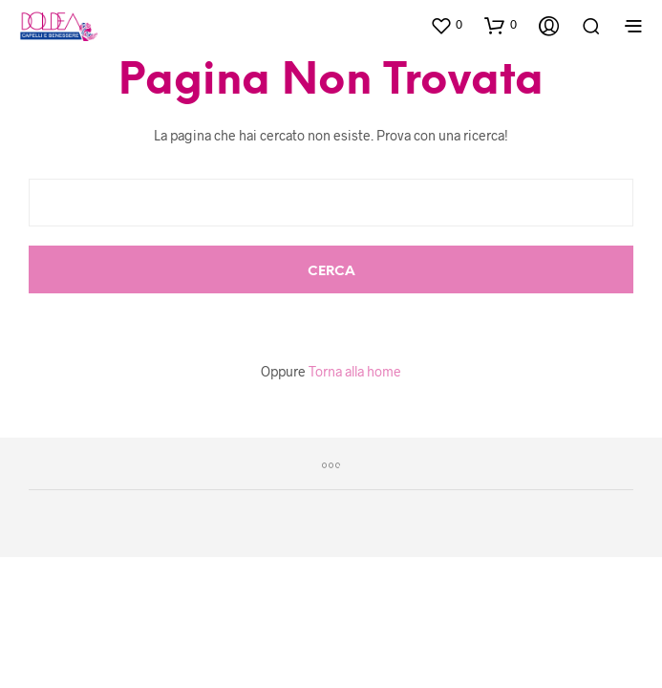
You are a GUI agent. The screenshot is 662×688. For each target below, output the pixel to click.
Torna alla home (355, 371)
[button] (446, 24)
